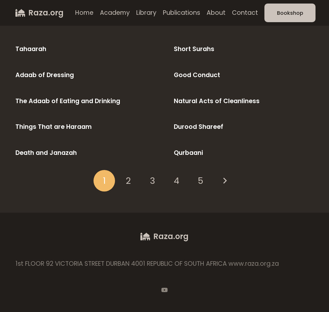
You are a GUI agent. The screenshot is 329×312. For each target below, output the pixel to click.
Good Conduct (197, 75)
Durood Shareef (198, 126)
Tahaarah (30, 49)
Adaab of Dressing (44, 75)
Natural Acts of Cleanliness (217, 101)
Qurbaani (188, 152)
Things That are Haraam (53, 126)
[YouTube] (164, 290)
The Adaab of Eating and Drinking (67, 101)
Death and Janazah (46, 152)
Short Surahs (194, 49)
